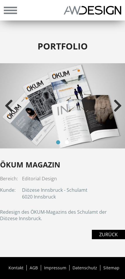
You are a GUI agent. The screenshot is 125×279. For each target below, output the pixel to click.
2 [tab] (67, 143)
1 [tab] (58, 143)
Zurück (108, 234)
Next (117, 106)
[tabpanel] (62, 105)
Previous (8, 106)
